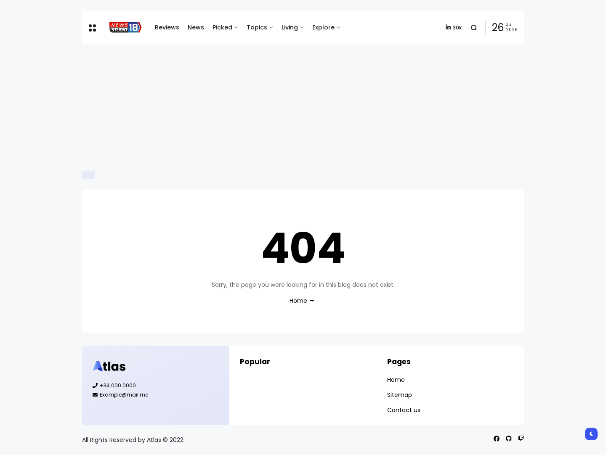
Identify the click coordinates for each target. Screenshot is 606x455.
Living (290, 27)
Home (298, 300)
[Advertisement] (303, 108)
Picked (222, 27)
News (196, 27)
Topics (257, 27)
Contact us (403, 410)
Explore (323, 27)
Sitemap (399, 395)
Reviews (167, 27)
